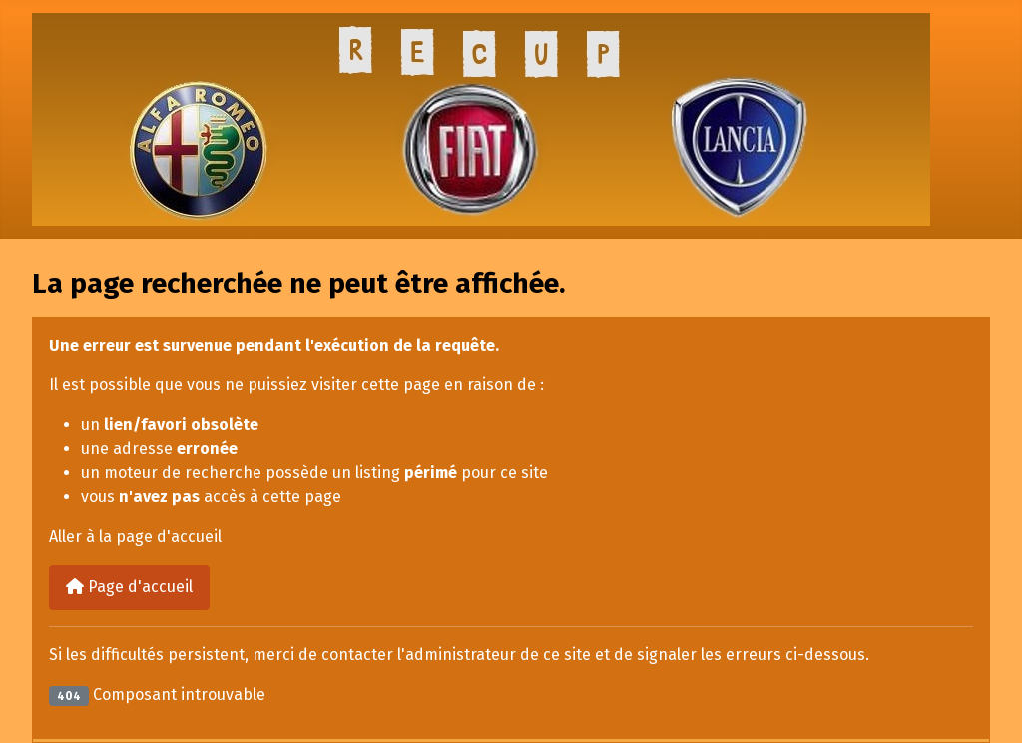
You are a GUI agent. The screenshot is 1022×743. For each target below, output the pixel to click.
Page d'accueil (129, 586)
